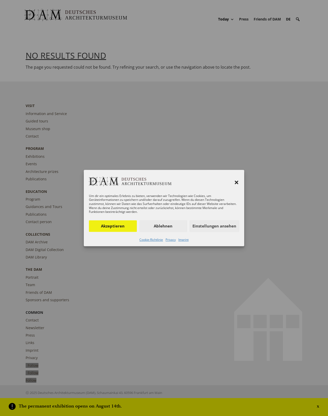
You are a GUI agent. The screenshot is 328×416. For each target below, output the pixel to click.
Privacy (171, 239)
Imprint (183, 239)
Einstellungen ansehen (214, 225)
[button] (236, 182)
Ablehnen (163, 225)
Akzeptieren (113, 225)
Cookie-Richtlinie (151, 239)
